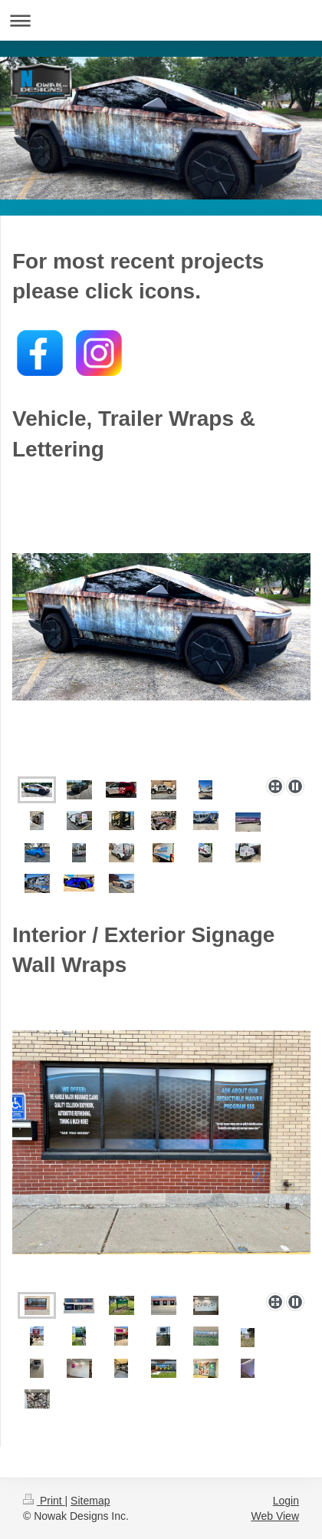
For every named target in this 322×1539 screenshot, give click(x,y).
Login (286, 1501)
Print (44, 1501)
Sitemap (90, 1501)
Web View (275, 1516)
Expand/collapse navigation (161, 20)
